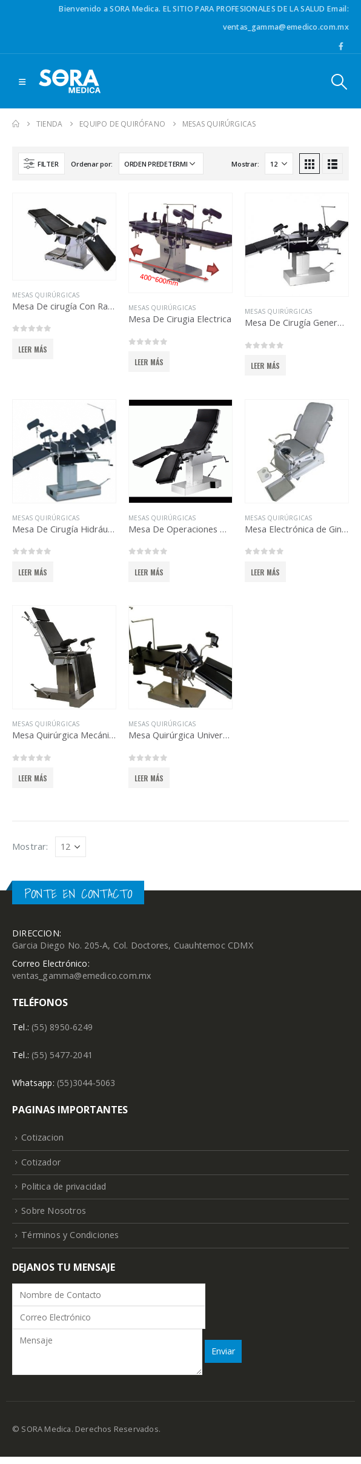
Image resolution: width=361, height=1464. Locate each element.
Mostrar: (245, 163)
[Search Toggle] (339, 81)
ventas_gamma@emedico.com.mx (82, 977)
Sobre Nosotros (54, 1216)
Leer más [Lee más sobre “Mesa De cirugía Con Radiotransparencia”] (33, 349)
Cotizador (41, 1166)
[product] (64, 236)
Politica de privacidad (65, 1191)
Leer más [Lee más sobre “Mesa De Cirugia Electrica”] (149, 362)
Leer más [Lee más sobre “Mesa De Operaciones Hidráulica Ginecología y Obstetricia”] (149, 572)
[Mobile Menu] (22, 81)
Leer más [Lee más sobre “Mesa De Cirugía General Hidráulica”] (265, 365)
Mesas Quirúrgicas (45, 295)
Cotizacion (42, 1141)
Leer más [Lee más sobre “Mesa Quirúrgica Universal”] (149, 778)
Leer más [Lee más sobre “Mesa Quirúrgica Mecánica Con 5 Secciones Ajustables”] (33, 778)
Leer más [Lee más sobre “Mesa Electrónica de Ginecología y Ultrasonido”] (265, 572)
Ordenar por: (92, 163)
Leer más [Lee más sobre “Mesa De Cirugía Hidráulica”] (33, 572)
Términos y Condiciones (70, 1242)
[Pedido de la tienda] (161, 163)
